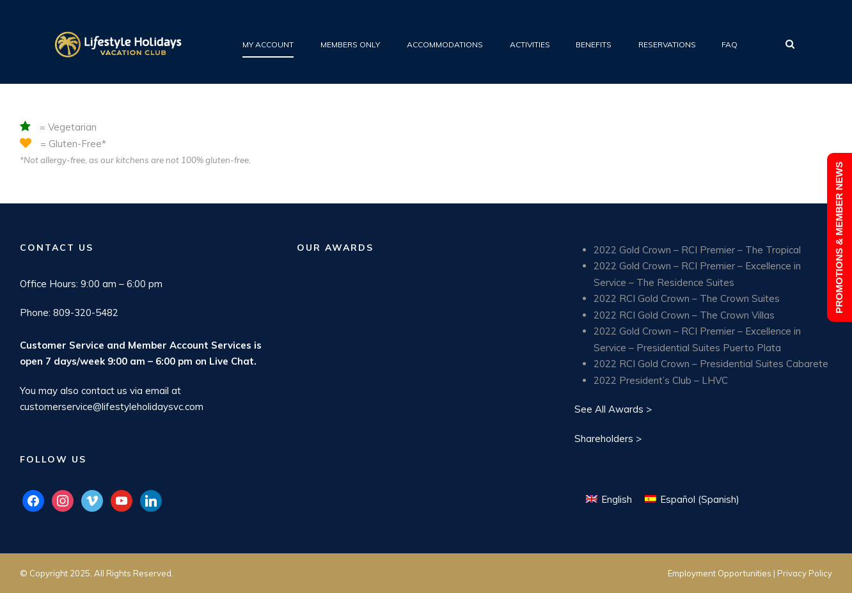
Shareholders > (608, 438)
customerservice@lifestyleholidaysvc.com (111, 406)
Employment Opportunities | (722, 573)
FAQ (730, 44)
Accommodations (445, 44)
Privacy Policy (804, 573)
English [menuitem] (616, 499)
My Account (268, 44)
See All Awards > (613, 409)
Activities (530, 44)
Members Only (350, 44)
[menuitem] (609, 499)
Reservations (667, 44)
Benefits (593, 44)
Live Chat (231, 361)
